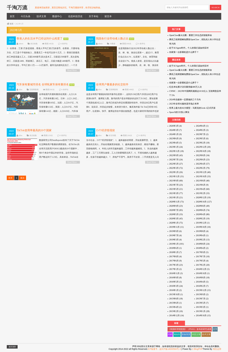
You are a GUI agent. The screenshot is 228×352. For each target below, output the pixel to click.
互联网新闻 (34, 89)
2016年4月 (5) (202, 282)
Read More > (72, 70)
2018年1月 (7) (175, 252)
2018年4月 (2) (202, 248)
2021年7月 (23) (176, 185)
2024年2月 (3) (202, 130)
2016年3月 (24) (176, 286)
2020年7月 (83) (176, 210)
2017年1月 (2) (175, 269)
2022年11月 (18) (176, 151)
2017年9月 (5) (202, 252)
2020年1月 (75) (176, 223)
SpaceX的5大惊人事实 (179, 112)
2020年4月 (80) (203, 214)
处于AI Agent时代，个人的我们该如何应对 (189, 48)
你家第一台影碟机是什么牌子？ (184, 52)
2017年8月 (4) (175, 256)
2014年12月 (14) (176, 315)
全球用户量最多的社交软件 (112, 84)
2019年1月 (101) (176, 244)
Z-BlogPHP (197, 349)
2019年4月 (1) (202, 235)
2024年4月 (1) (202, 126)
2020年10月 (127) (204, 202)
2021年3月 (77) (176, 193)
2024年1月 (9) (175, 134)
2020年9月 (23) (176, 206)
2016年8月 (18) (203, 277)
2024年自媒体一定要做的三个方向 (185, 99)
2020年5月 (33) (176, 214)
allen (20, 89)
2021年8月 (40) (203, 181)
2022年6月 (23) (203, 159)
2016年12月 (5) (203, 269)
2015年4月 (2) (175, 307)
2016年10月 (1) (203, 273)
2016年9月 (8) (175, 277)
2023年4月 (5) (175, 143)
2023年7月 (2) (202, 134)
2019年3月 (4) (175, 240)
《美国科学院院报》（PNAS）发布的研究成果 (189, 329)
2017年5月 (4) (202, 261)
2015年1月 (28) (203, 311)
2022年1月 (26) (176, 172)
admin (21, 44)
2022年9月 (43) (176, 155)
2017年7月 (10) (203, 256)
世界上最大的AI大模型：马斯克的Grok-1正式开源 (192, 108)
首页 (12, 16)
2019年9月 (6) (175, 231)
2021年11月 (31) (176, 176)
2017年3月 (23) (176, 265)
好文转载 (112, 135)
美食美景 (186, 334)
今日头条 (25, 16)
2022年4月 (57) (203, 164)
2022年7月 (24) (176, 159)
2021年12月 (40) (203, 172)
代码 (170, 334)
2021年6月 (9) (202, 185)
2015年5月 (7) (202, 303)
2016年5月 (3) (175, 282)
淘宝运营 (217, 349)
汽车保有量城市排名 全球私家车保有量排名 (43, 84)
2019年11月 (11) (176, 227)
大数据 (112, 44)
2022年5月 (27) (176, 164)
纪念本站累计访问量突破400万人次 (185, 87)
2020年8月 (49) (203, 206)
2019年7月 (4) (175, 235)
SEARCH (215, 7)
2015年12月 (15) (203, 290)
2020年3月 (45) (176, 218)
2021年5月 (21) (176, 189)
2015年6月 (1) (175, 303)
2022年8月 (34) (203, 155)
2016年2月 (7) (202, 286)
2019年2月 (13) (203, 240)
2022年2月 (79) (203, 168)
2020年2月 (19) (203, 218)
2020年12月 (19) (203, 197)
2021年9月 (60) (176, 181)
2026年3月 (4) (175, 126)
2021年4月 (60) (203, 189)
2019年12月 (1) (203, 223)
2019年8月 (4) (202, 231)
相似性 (177, 334)
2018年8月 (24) (203, 244)
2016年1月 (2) (175, 290)
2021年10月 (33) (203, 176)
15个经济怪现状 (105, 130)
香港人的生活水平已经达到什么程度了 (40, 38)
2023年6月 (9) (175, 138)
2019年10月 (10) (203, 227)
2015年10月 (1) (176, 294)
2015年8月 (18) (176, 299)
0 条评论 (64, 44)
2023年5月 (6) (202, 138)
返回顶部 (12, 347)
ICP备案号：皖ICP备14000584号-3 (164, 349)
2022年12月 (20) (203, 147)
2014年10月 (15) (203, 315)
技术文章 (41, 16)
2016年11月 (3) (176, 273)
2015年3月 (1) (202, 307)
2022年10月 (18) (203, 151)
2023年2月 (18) (203, 143)
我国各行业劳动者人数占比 (112, 38)
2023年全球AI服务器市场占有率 (184, 104)
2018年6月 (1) (175, 248)
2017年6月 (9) (175, 261)
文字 (215, 329)
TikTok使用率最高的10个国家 (34, 130)
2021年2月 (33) (203, 193)
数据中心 (57, 16)
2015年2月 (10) (176, 311)
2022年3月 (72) (176, 168)
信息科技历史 (75, 16)
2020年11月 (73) (176, 202)
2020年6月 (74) (203, 210)
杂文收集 (34, 44)
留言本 (108, 16)
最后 (22, 178)
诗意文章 (196, 334)
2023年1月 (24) (176, 147)
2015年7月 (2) (202, 299)
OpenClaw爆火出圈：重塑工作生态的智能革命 (190, 35)
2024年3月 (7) (175, 130)
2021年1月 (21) (176, 197)
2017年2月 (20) (203, 265)
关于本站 (93, 16)
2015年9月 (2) (202, 294)
